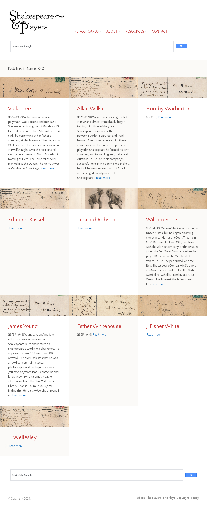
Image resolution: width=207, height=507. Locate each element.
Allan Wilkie (91, 109)
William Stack (162, 220)
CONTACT (160, 31)
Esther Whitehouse (99, 326)
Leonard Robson (96, 220)
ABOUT (112, 31)
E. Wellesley (22, 438)
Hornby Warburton (168, 109)
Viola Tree (19, 109)
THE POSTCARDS (85, 31)
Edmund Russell (26, 220)
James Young (23, 326)
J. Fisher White (162, 326)
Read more (47, 168)
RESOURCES (134, 31)
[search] (91, 46)
